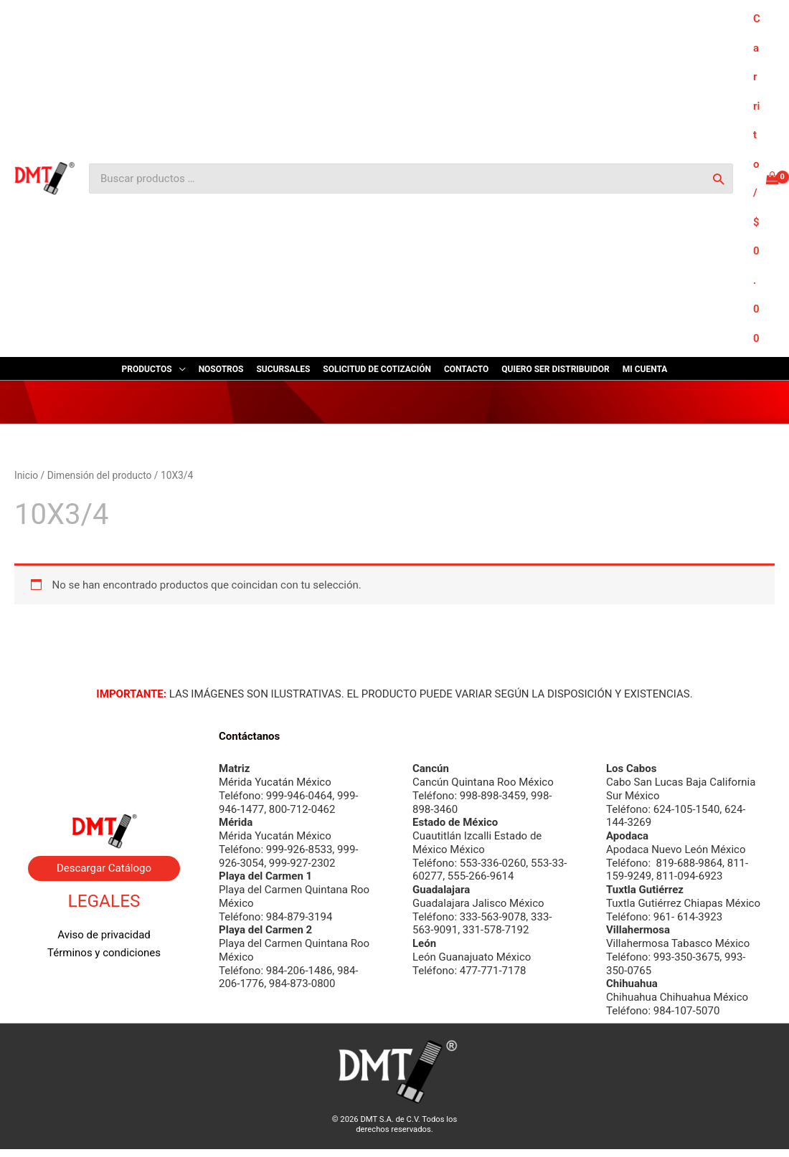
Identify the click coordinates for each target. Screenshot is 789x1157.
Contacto (104, 774)
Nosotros (104, 738)
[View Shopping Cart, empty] (766, 178)
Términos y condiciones (104, 952)
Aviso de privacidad (104, 934)
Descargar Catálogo (104, 868)
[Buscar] (718, 178)
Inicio (26, 475)
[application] (179, 369)
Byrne (104, 756)
